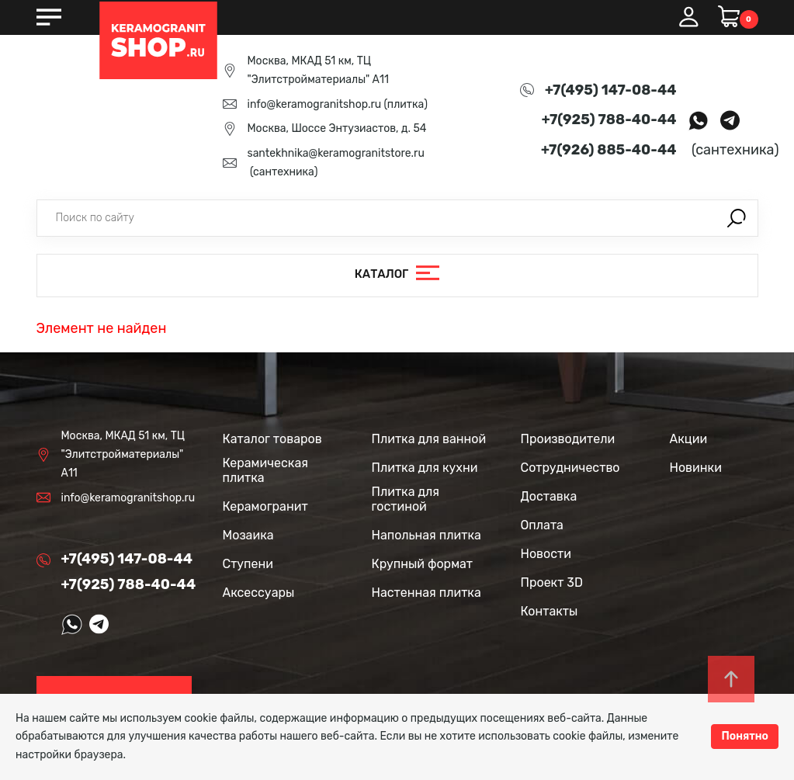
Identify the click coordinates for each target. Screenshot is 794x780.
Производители (568, 439)
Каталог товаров (272, 439)
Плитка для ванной (429, 439)
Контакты (549, 611)
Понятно (744, 736)
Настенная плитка (426, 592)
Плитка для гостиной (406, 499)
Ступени (248, 563)
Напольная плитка (426, 535)
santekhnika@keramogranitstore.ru (336, 153)
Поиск (736, 218)
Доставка (549, 496)
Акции (689, 439)
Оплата (542, 525)
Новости (546, 553)
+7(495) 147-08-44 (610, 90)
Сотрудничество (570, 467)
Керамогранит (265, 506)
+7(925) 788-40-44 (609, 119)
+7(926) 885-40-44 (608, 149)
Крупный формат (422, 563)
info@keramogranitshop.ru (315, 104)
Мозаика (248, 535)
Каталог (382, 275)
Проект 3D (552, 582)
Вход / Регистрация (688, 17)
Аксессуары (259, 592)
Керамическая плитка (265, 470)
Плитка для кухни (425, 467)
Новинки (696, 467)
